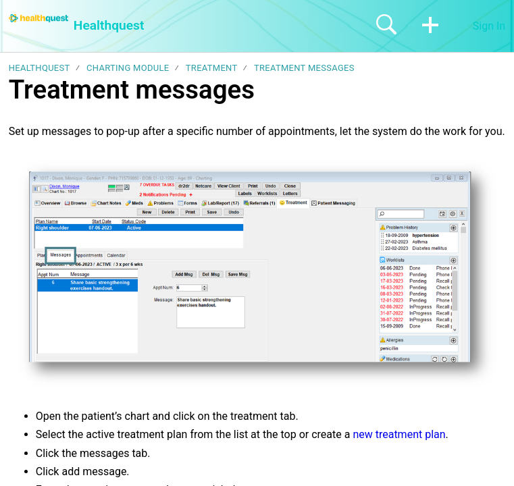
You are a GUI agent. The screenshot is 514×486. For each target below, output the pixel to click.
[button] (430, 25)
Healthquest (39, 68)
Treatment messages (304, 68)
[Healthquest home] (38, 18)
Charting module (127, 68)
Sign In (489, 26)
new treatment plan (399, 434)
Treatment (212, 68)
